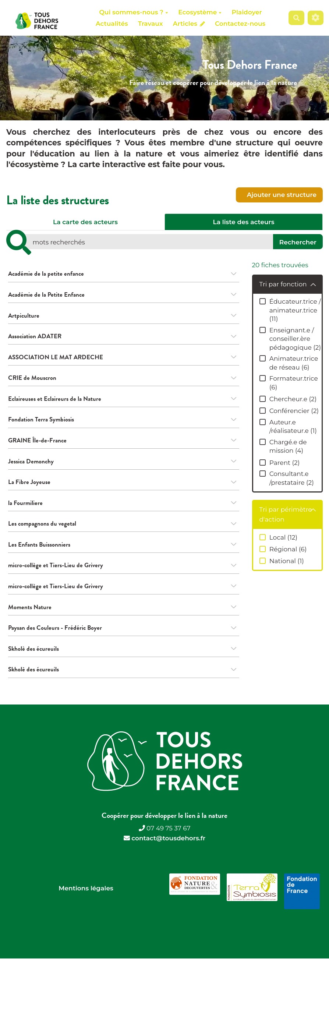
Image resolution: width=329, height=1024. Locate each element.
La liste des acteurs (244, 222)
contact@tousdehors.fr (168, 853)
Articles (189, 23)
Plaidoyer (247, 12)
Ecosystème (200, 12)
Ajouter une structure (280, 194)
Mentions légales (86, 903)
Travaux (150, 23)
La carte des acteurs (85, 222)
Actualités (112, 23)
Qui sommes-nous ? (133, 12)
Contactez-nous (240, 23)
